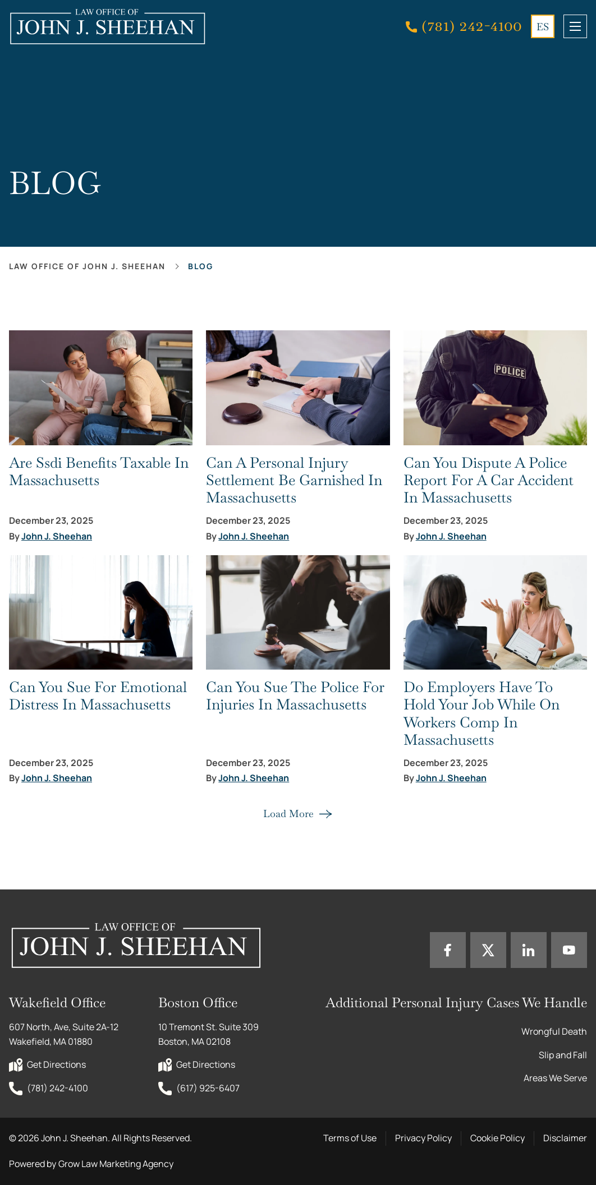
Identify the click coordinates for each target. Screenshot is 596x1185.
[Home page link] (107, 26)
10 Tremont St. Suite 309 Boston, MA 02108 (209, 1034)
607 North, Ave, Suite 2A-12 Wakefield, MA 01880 (64, 1034)
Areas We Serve (555, 1078)
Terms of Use (350, 1138)
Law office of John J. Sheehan (87, 266)
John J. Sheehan (56, 536)
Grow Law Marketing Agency (115, 1164)
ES (543, 26)
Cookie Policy (497, 1138)
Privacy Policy (423, 1138)
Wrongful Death (554, 1031)
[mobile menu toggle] (575, 26)
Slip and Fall (563, 1055)
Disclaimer (565, 1138)
